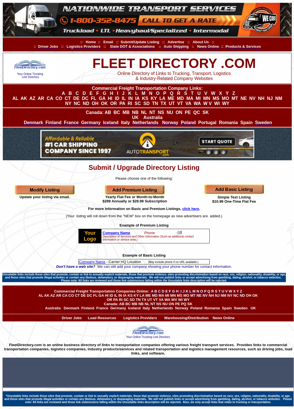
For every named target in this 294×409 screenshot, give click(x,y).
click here (190, 209)
